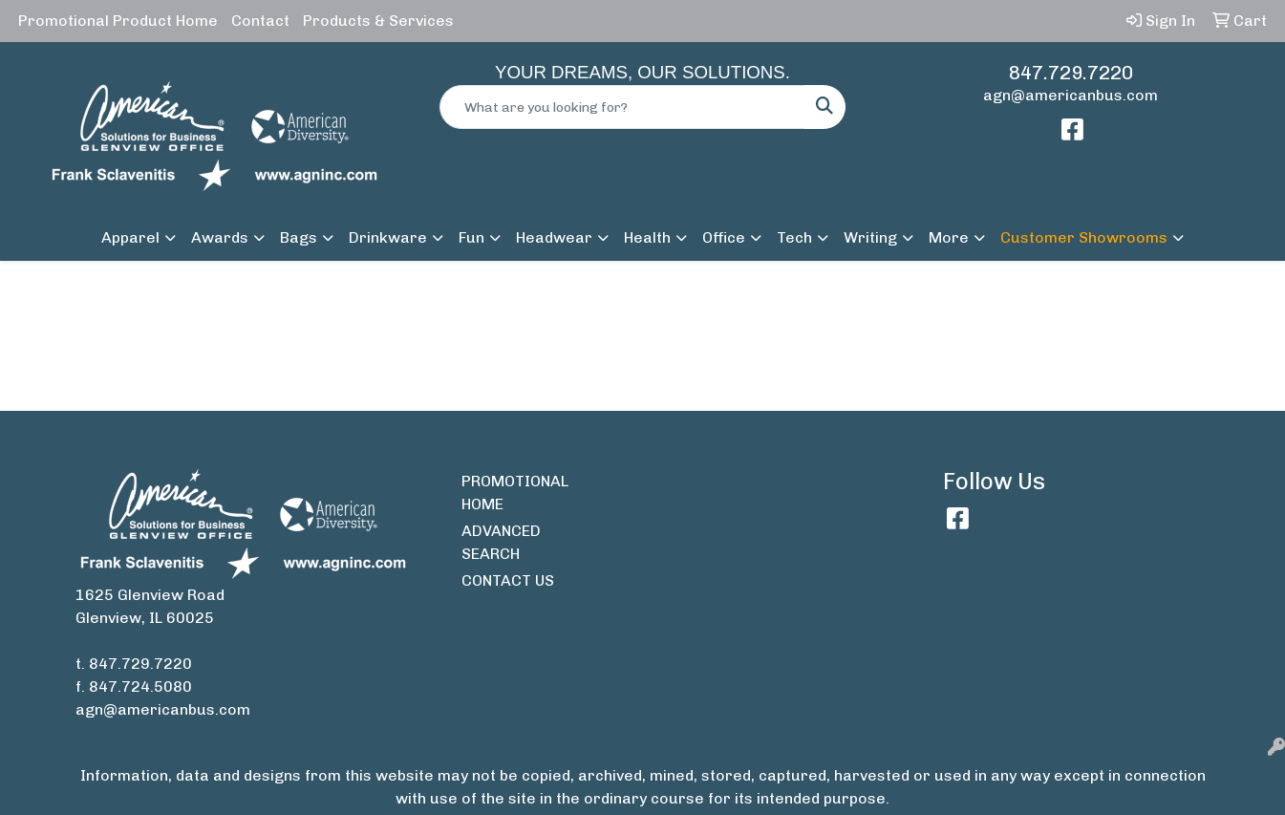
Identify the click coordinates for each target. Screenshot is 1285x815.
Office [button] (723, 237)
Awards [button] (219, 237)
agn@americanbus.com (1070, 95)
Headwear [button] (554, 237)
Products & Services (378, 20)
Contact (260, 20)
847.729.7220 (1071, 72)
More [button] (949, 237)
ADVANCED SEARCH (501, 542)
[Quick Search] (621, 107)
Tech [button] (794, 237)
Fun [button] (471, 237)
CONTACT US (507, 580)
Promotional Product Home (118, 20)
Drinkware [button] (388, 237)
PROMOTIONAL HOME (510, 492)
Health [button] (647, 237)
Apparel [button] (130, 237)
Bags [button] (298, 237)
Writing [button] (870, 237)
